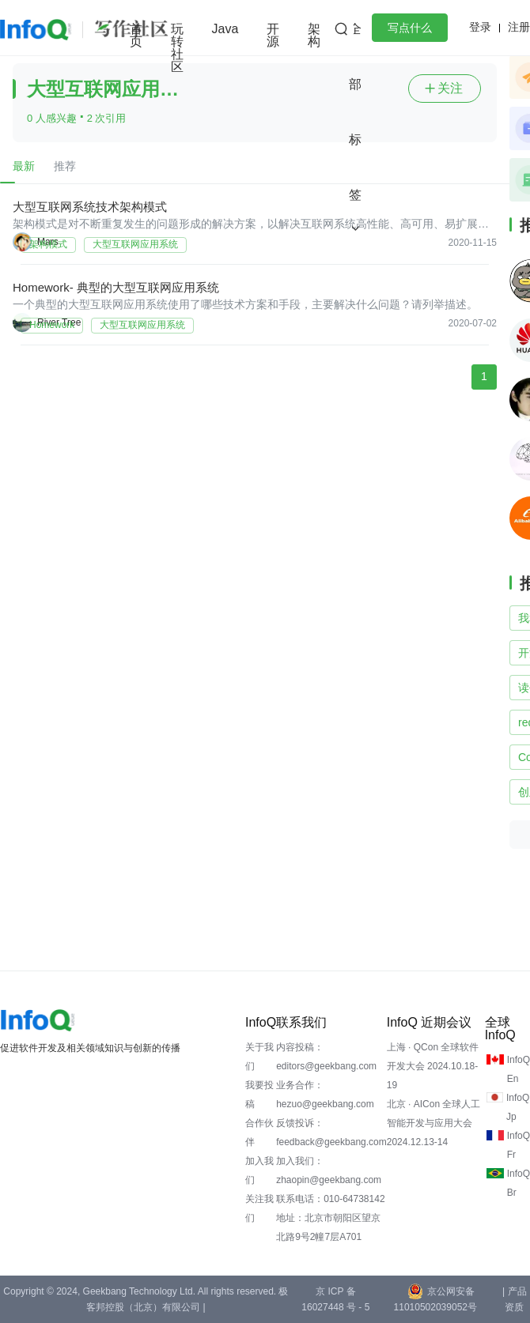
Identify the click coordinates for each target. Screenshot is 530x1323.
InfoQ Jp (517, 1107)
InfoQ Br (518, 1183)
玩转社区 (177, 48)
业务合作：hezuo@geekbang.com (325, 1095)
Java (225, 29)
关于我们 (259, 1057)
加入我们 (259, 1170)
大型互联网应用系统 (135, 244)
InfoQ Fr (518, 1145)
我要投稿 (259, 1095)
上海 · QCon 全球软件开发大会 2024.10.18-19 (433, 1066)
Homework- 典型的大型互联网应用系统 (116, 287)
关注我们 (259, 1208)
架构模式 (48, 244)
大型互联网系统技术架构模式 (90, 206)
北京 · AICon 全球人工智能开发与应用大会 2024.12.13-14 (434, 1123)
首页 (136, 35)
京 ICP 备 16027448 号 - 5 (335, 1299)
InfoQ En (518, 1069)
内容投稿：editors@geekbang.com (326, 1057)
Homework (51, 324)
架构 (314, 35)
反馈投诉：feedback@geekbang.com (331, 1133)
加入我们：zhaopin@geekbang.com (328, 1170)
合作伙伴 (259, 1133)
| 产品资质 (514, 1299)
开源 (273, 35)
